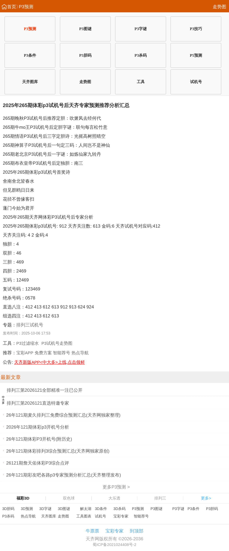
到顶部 (136, 530)
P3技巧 (196, 29)
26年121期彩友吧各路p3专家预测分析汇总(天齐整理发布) (63, 474)
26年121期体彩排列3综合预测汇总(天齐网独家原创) (57, 450)
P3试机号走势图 (57, 343)
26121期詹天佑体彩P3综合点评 (37, 462)
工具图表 (83, 516)
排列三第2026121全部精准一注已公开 (45, 390)
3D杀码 (119, 509)
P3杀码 (141, 55)
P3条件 (30, 55)
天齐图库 (30, 82)
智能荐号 (61, 353)
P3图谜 (85, 29)
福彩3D (22, 498)
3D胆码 (8, 509)
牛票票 (92, 530)
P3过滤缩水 (27, 343)
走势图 (219, 6)
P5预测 (196, 55)
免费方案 (43, 353)
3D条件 (101, 509)
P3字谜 (141, 29)
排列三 (160, 498)
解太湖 (85, 509)
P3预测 (26, 6)
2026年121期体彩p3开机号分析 (37, 427)
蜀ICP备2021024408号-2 (114, 544)
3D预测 (27, 509)
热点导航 (80, 353)
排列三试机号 (29, 324)
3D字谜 (45, 509)
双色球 (69, 498)
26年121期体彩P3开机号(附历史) (39, 439)
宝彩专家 (120, 516)
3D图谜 (64, 509)
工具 (141, 82)
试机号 (196, 82)
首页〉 (14, 6)
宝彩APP (24, 353)
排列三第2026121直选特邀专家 (38, 403)
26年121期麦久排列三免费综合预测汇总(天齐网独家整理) (63, 415)
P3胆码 (85, 55)
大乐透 (114, 498)
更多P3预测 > (116, 486)
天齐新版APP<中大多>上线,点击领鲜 (49, 362)
